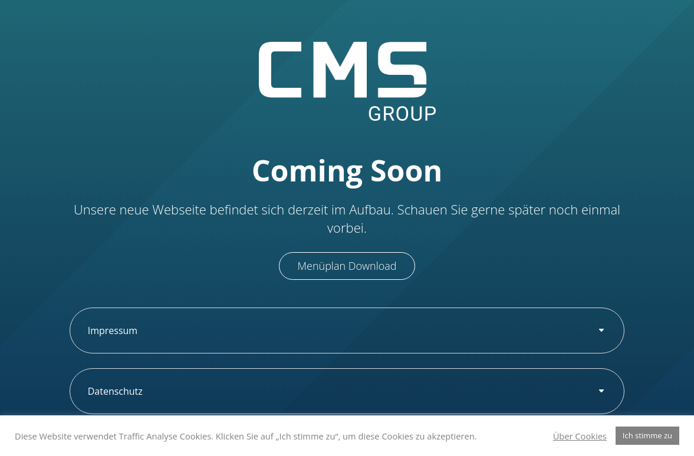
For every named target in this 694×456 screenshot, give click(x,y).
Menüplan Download (346, 266)
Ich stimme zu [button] (647, 435)
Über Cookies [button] (580, 436)
